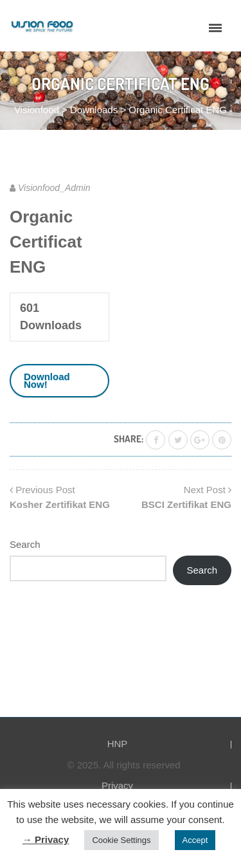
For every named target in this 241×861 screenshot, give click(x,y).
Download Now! (47, 380)
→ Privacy (45, 839)
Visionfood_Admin (54, 188)
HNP (117, 743)
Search (25, 544)
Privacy (117, 785)
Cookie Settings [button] (121, 840)
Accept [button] (195, 840)
